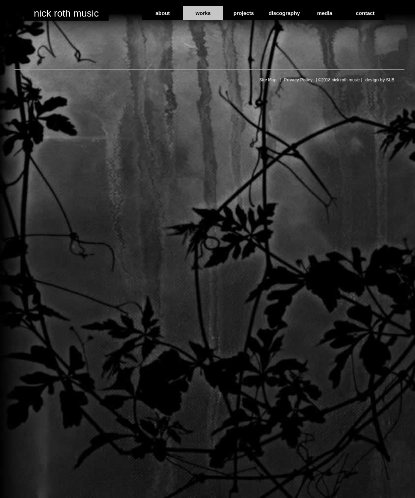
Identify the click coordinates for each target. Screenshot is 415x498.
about (163, 13)
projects (243, 13)
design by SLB (379, 80)
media (324, 13)
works (203, 13)
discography (284, 13)
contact (365, 13)
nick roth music (66, 13)
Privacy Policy (298, 80)
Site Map (268, 80)
